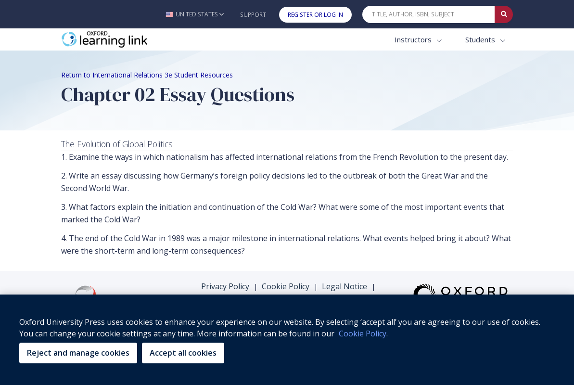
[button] (195, 14)
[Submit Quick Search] (504, 14)
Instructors (414, 39)
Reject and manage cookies (78, 352)
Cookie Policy (285, 286)
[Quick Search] (428, 14)
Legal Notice (344, 286)
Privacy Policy (225, 286)
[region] (287, 340)
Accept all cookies (183, 352)
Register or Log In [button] (315, 15)
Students (481, 39)
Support (253, 15)
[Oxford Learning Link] (133, 40)
